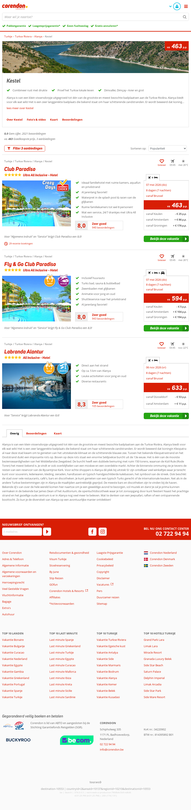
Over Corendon (12, 553)
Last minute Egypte (61, 659)
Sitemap (102, 604)
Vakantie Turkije (12, 697)
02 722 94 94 (172, 533)
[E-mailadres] (22, 532)
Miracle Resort (153, 652)
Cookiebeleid (105, 559)
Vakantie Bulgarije (13, 646)
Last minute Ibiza (60, 678)
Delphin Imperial (154, 678)
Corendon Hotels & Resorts (66, 591)
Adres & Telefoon (13, 559)
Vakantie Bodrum (108, 671)
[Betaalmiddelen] (17, 739)
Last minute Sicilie (60, 691)
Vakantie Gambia (13, 671)
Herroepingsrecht (13, 582)
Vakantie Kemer (107, 684)
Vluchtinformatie (12, 595)
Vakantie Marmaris (109, 665)
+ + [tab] (156, 272)
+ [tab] (153, 177)
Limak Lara (151, 646)
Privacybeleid (105, 565)
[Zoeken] (185, 17)
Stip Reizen (56, 578)
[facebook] (92, 531)
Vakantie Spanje (12, 691)
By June (54, 572)
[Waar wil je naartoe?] (95, 17)
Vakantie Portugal (13, 684)
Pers (99, 591)
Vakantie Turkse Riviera (111, 640)
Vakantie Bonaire (13, 640)
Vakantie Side (105, 659)
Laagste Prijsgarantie (110, 553)
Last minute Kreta (60, 684)
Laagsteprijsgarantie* (46, 26)
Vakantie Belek (106, 691)
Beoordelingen (36, 433)
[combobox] (95, 17)
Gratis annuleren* (106, 26)
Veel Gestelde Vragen (15, 589)
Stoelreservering (59, 565)
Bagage (6, 601)
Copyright (103, 572)
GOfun (53, 584)
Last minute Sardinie (62, 697)
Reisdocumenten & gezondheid (69, 553)
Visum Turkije (57, 559)
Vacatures (103, 584)
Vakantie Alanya (107, 678)
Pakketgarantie (16, 26)
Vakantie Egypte (12, 665)
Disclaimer (103, 578)
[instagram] (103, 531)
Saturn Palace (152, 671)
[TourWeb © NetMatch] (95, 782)
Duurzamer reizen (108, 597)
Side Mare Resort (154, 697)
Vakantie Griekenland (15, 678)
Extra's (6, 608)
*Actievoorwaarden (61, 604)
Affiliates (54, 597)
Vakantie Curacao (13, 652)
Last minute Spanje (61, 640)
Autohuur (8, 614)
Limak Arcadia (152, 684)
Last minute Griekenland (64, 646)
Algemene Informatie (15, 565)
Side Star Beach (153, 665)
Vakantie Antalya (107, 652)
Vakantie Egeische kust (111, 646)
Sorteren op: (138, 148)
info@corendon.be (112, 749)
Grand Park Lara (154, 640)
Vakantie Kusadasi (108, 697)
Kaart (58, 433)
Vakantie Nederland (14, 659)
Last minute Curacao (62, 665)
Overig (14, 433)
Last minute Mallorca (62, 671)
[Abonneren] (47, 532)
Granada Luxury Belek (158, 659)
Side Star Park (152, 691)
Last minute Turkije (61, 652)
